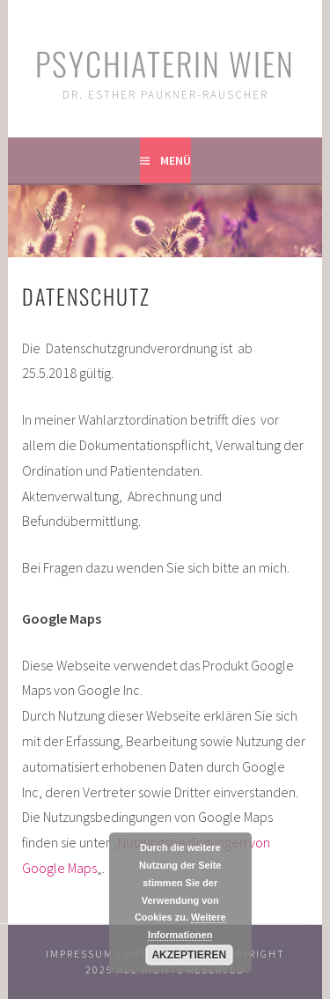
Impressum (80, 953)
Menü (175, 160)
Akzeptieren (188, 955)
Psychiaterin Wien (165, 63)
